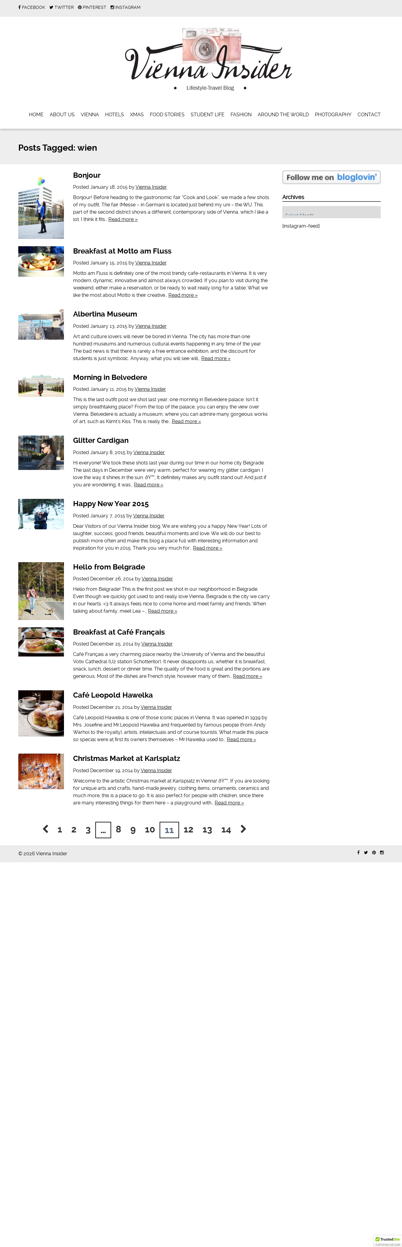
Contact (369, 114)
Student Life (207, 114)
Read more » (123, 219)
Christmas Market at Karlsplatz (126, 758)
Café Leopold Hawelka (113, 695)
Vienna (90, 114)
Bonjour (86, 175)
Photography (333, 114)
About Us (62, 114)
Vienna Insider (151, 187)
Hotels (114, 114)
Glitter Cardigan (101, 440)
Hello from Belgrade (109, 567)
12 (188, 829)
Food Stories (167, 114)
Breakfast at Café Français (119, 632)
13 (207, 829)
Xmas (137, 114)
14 (226, 829)
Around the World (283, 114)
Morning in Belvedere (110, 377)
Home (36, 114)
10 (150, 829)
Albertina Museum (105, 314)
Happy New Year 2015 (111, 503)
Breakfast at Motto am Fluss (122, 251)
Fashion (241, 114)
